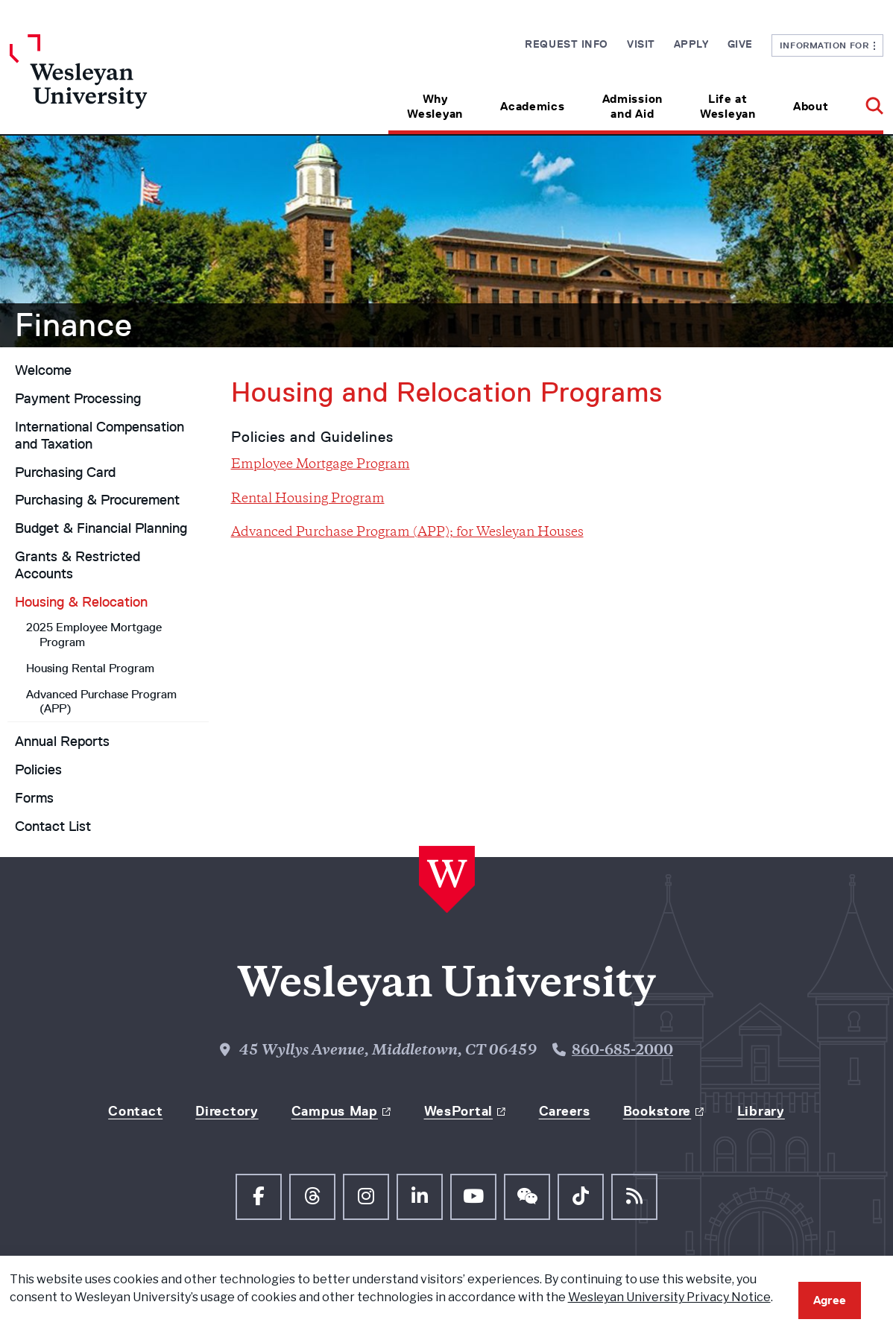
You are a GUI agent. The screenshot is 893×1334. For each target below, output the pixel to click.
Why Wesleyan (435, 106)
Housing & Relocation (81, 602)
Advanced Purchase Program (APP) (101, 701)
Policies (38, 770)
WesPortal (458, 1111)
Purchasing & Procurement (97, 500)
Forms (34, 798)
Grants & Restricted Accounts (77, 565)
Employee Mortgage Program (320, 465)
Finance (74, 325)
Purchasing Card (65, 472)
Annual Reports (62, 741)
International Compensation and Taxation (99, 435)
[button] (865, 101)
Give (740, 44)
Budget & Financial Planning (101, 528)
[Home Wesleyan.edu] (119, 84)
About (811, 106)
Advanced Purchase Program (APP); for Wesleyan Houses (407, 533)
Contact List (53, 826)
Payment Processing (78, 399)
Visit (641, 44)
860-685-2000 (622, 1051)
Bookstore (657, 1111)
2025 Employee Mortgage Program (94, 634)
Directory (226, 1111)
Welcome (43, 370)
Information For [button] (828, 45)
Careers (564, 1111)
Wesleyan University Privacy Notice (669, 1297)
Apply (691, 44)
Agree (829, 1300)
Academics (532, 106)
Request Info (566, 44)
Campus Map (334, 1111)
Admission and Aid (632, 106)
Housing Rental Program (90, 668)
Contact (135, 1111)
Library (761, 1111)
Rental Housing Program (308, 499)
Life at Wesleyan (728, 106)
